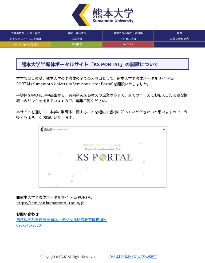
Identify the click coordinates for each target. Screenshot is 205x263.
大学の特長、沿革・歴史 (25, 33)
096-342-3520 (28, 225)
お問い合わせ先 (179, 39)
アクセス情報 (128, 39)
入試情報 (77, 39)
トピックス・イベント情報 (26, 39)
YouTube (128, 44)
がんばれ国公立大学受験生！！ (137, 256)
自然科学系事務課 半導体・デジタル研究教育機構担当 (61, 219)
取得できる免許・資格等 (128, 33)
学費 (179, 33)
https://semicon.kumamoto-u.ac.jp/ (48, 202)
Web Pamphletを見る (26, 44)
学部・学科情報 (77, 33)
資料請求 (77, 44)
